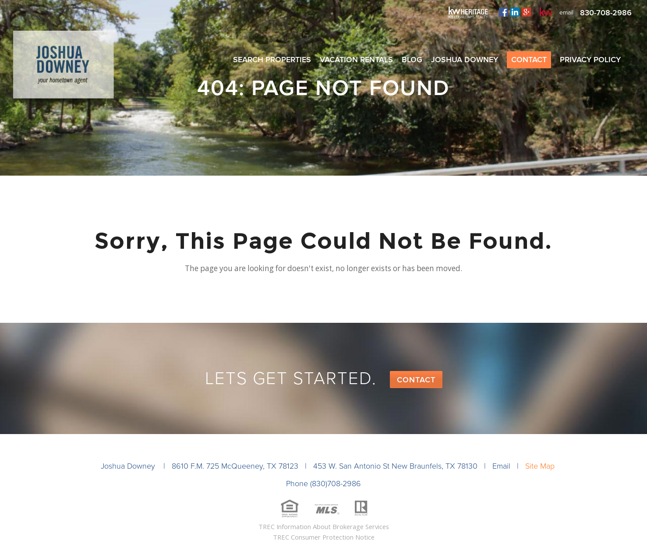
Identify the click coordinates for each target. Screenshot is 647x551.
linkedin (515, 12)
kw (546, 12)
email (566, 12)
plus (526, 12)
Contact (416, 380)
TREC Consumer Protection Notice (324, 537)
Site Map (540, 466)
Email (501, 466)
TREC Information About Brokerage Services (323, 526)
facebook (503, 12)
